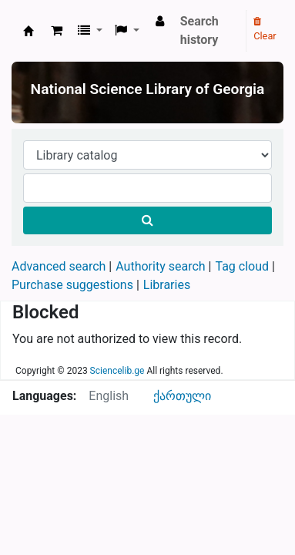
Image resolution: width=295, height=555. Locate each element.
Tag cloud (242, 266)
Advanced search (59, 266)
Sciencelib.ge (117, 370)
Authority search (160, 266)
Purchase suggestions (72, 285)
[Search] (147, 220)
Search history (199, 30)
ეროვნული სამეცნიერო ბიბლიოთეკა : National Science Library (28, 30)
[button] (57, 30)
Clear (265, 29)
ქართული (182, 395)
